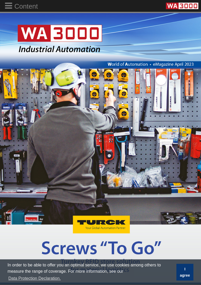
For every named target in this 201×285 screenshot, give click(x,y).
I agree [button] (185, 272)
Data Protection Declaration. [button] (34, 278)
